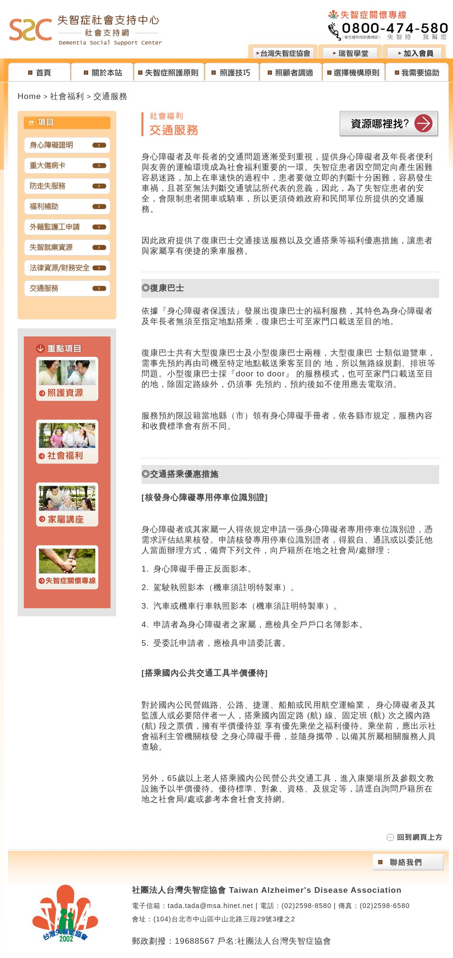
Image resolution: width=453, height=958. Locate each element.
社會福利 (67, 96)
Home (29, 96)
